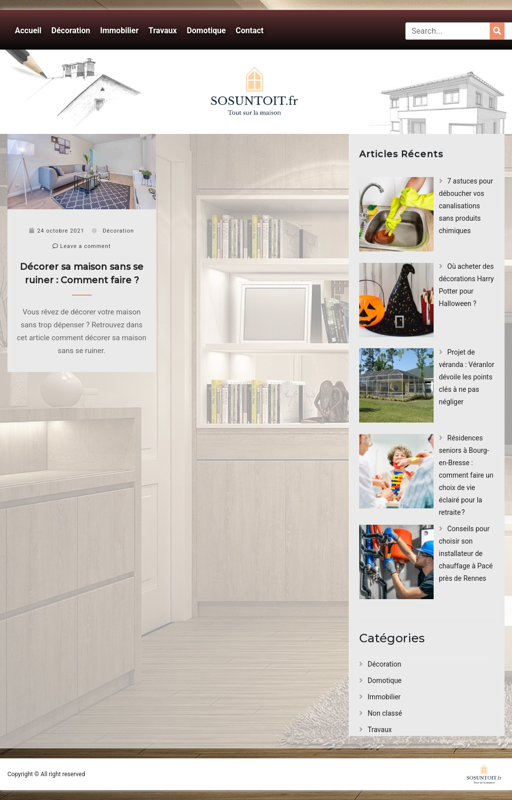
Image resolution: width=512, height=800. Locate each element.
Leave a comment (82, 246)
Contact (249, 30)
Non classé (385, 713)
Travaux (162, 30)
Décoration (71, 30)
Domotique (206, 30)
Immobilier (119, 30)
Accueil (28, 30)
